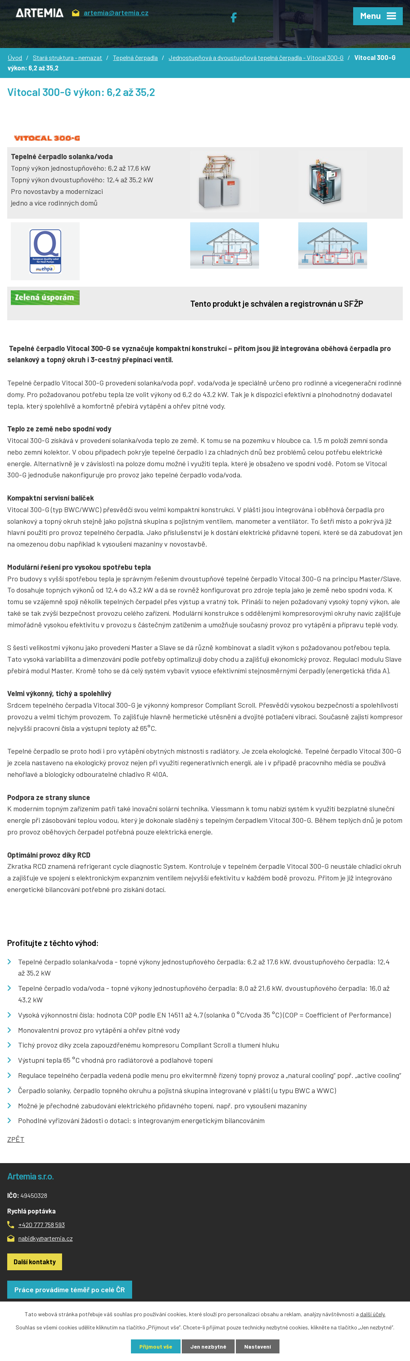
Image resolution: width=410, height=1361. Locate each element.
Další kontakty (35, 1261)
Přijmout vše (155, 1346)
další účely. (373, 1314)
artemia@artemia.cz (110, 14)
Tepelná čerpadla (135, 57)
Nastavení (257, 1346)
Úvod (15, 57)
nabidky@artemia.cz (45, 1238)
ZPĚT (15, 1139)
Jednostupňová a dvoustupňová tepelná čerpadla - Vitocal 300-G (256, 57)
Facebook (238, 14)
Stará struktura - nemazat (67, 57)
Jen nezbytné (208, 1346)
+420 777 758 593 (41, 1224)
